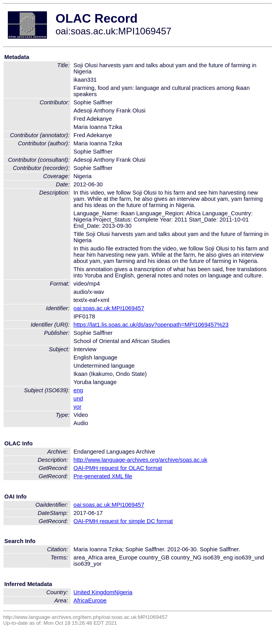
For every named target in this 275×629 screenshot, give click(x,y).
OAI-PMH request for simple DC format (123, 521)
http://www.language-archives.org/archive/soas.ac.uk (140, 460)
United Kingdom (94, 592)
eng (78, 390)
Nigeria (123, 592)
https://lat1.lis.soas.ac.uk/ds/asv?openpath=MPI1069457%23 (151, 325)
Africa (81, 600)
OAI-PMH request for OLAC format (118, 468)
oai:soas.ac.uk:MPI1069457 (109, 308)
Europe (97, 600)
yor (77, 407)
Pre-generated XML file (103, 476)
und (78, 398)
